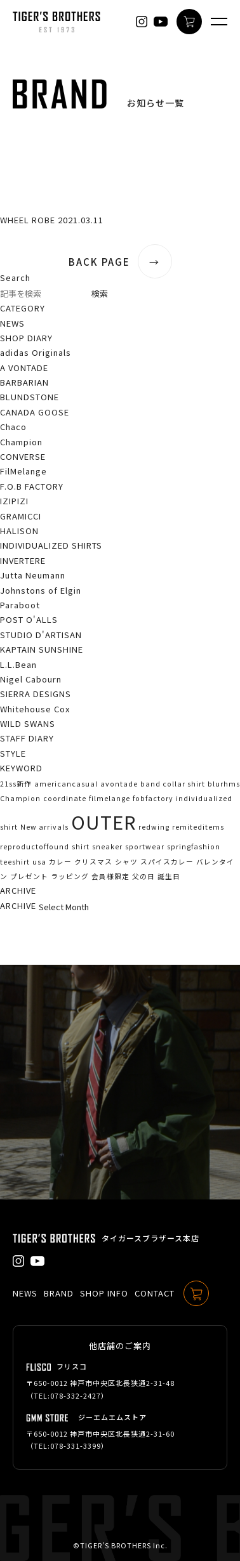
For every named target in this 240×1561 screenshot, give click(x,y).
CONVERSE (23, 456)
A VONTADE (24, 368)
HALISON (19, 531)
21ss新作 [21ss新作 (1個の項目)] (16, 783)
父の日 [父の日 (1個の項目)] (143, 876)
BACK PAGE (120, 261)
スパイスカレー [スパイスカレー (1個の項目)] (167, 861)
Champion (21, 442)
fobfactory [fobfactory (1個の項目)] (153, 798)
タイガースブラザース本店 (150, 1237)
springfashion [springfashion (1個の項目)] (193, 846)
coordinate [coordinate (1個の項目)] (64, 798)
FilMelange (23, 471)
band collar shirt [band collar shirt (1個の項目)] (172, 783)
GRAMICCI (20, 516)
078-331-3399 (75, 1445)
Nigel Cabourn (31, 679)
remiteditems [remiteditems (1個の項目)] (198, 827)
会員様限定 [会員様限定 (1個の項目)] (110, 876)
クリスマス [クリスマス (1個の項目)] (93, 861)
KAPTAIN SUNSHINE (41, 649)
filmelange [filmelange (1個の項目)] (109, 798)
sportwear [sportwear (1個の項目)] (144, 846)
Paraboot (20, 605)
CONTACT (155, 1293)
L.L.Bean (18, 664)
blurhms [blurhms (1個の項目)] (224, 783)
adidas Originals (35, 352)
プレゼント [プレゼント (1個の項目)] (29, 876)
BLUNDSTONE (29, 397)
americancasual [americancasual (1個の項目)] (66, 783)
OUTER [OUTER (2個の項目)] (103, 821)
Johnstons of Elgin (40, 590)
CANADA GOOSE (34, 412)
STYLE (13, 753)
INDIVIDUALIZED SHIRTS (51, 545)
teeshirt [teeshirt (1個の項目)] (15, 861)
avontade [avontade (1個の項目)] (119, 783)
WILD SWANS (27, 723)
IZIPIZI (14, 501)
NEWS (12, 323)
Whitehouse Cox (35, 709)
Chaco (13, 427)
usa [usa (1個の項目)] (39, 861)
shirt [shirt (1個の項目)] (81, 846)
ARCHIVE (18, 905)
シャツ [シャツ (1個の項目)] (126, 861)
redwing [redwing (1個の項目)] (154, 827)
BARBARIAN (24, 382)
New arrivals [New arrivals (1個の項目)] (44, 827)
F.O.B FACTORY (31, 486)
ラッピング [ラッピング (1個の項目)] (70, 876)
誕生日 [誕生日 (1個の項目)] (168, 876)
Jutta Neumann (32, 575)
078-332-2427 (75, 1395)
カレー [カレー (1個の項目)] (60, 861)
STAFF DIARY (27, 738)
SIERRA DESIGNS (35, 694)
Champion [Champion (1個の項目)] (20, 798)
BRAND (59, 1293)
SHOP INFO (104, 1293)
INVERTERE (23, 560)
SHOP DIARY (26, 338)
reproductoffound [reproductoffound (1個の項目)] (34, 846)
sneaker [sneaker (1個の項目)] (107, 846)
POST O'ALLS (29, 619)
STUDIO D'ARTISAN (41, 635)
